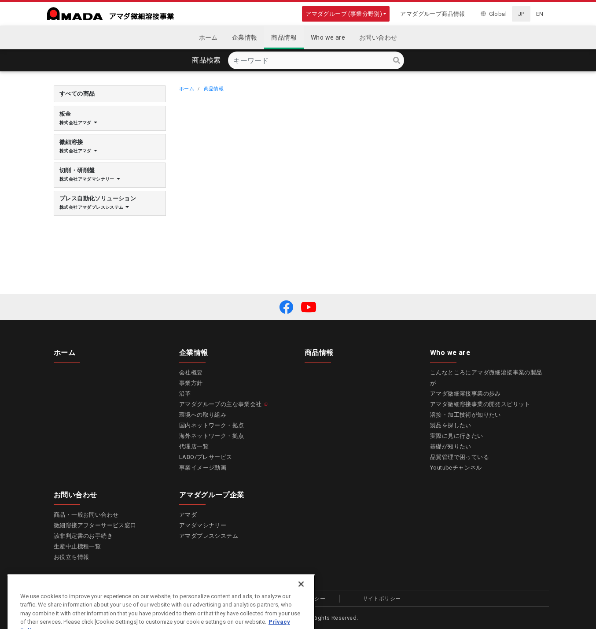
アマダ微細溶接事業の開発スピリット (480, 404)
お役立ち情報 (71, 557)
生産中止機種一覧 (77, 546)
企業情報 (193, 352)
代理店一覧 (194, 446)
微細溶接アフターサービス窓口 (95, 525)
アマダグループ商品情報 (432, 14)
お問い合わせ (75, 494)
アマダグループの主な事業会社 (220, 404)
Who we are (450, 352)
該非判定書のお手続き (83, 536)
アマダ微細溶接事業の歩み (465, 393)
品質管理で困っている (459, 457)
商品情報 (214, 89)
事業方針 (191, 383)
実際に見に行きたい (456, 436)
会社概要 (191, 372)
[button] (286, 307)
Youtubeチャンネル (456, 467)
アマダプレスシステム (208, 536)
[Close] (301, 596)
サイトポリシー (382, 599)
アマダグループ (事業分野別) (343, 14)
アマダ (188, 514)
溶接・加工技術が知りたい (465, 414)
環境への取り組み (202, 414)
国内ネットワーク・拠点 (211, 425)
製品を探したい (450, 425)
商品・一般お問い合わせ (86, 514)
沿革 (185, 393)
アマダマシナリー (202, 525)
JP (521, 14)
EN (540, 14)
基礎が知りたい (450, 446)
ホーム (186, 89)
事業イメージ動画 (202, 467)
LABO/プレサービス (205, 457)
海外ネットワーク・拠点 (211, 436)
